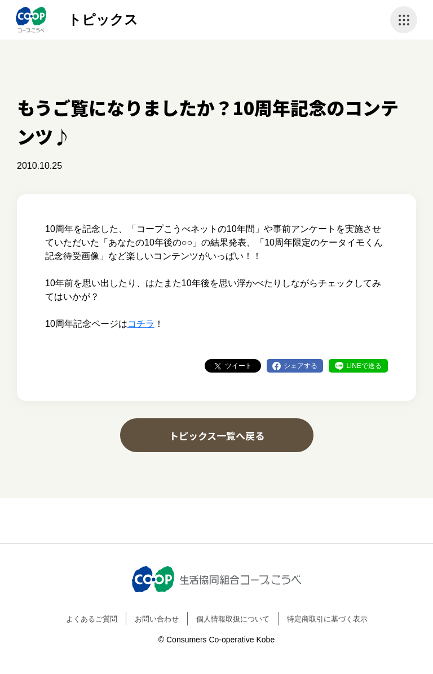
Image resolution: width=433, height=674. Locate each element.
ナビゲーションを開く (403, 19)
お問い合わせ (157, 619)
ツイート (238, 366)
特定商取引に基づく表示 (327, 619)
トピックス (103, 19)
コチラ (140, 324)
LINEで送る (364, 366)
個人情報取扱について (232, 619)
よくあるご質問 (91, 619)
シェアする (300, 366)
